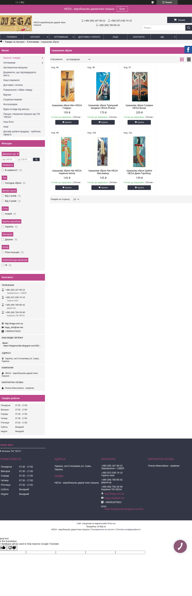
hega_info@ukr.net (14, 327)
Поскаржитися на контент (102, 529)
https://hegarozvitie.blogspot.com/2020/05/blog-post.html (22, 345)
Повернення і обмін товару (17, 89)
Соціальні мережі (12, 99)
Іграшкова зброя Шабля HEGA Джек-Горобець (103, 172)
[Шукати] (188, 28)
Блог (122, 8)
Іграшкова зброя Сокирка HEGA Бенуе (139, 106)
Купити (68, 122)
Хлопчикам (33, 41)
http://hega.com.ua (14, 323)
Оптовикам (61, 37)
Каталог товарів (11, 57)
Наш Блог (8, 121)
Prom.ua (111, 523)
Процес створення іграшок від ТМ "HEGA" (21, 115)
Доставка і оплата (89, 37)
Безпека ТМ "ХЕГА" (11, 451)
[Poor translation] (12, 548)
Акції (115, 37)
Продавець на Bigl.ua (96, 526)
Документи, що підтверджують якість (19, 74)
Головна (12, 37)
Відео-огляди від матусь (16, 109)
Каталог (35, 37)
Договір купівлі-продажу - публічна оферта (21, 133)
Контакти (139, 37)
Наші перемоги (11, 80)
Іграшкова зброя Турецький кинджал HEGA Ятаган (103, 106)
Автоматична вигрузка (15, 67)
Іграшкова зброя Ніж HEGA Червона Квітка (175, 106)
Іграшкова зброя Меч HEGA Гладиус (67, 106)
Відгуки (7, 94)
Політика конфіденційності (128, 529)
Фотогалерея (10, 104)
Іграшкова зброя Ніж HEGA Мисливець (66, 172)
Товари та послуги (14, 41)
